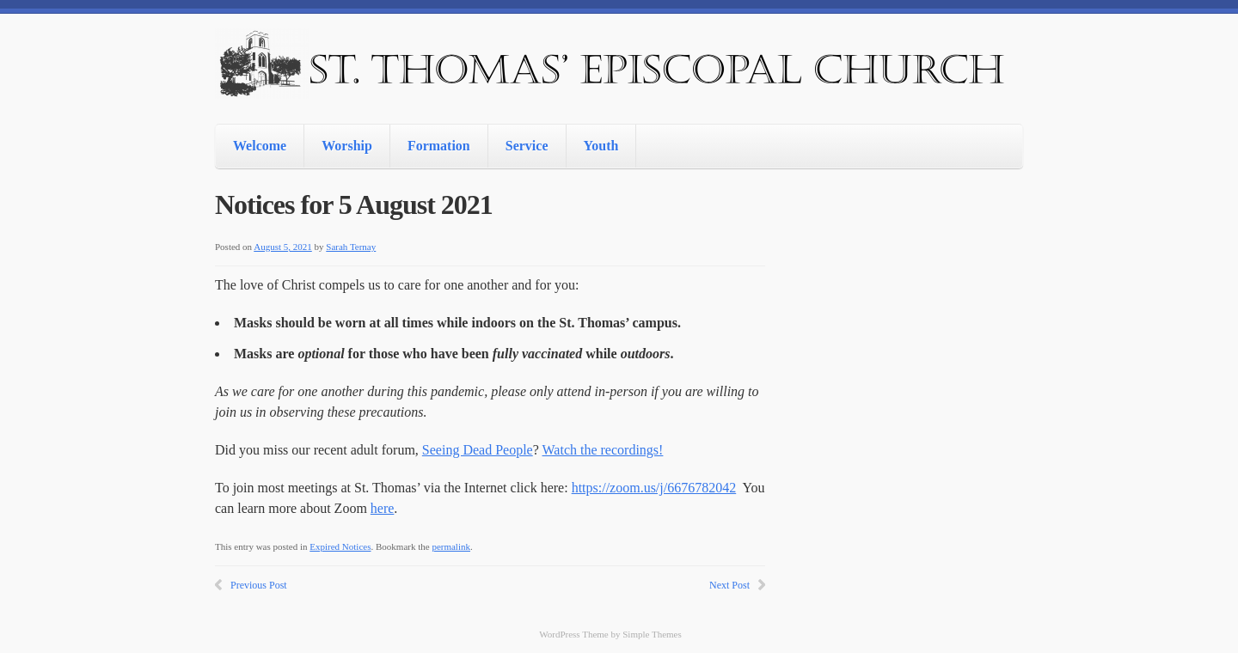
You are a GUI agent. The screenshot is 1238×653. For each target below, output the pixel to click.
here (383, 508)
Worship (347, 145)
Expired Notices (340, 546)
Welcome (259, 145)
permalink (451, 546)
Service (527, 145)
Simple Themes (652, 634)
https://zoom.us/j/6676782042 (654, 487)
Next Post (729, 585)
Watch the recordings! (603, 449)
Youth (601, 145)
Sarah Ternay (351, 246)
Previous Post (258, 585)
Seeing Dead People (477, 449)
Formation (439, 145)
